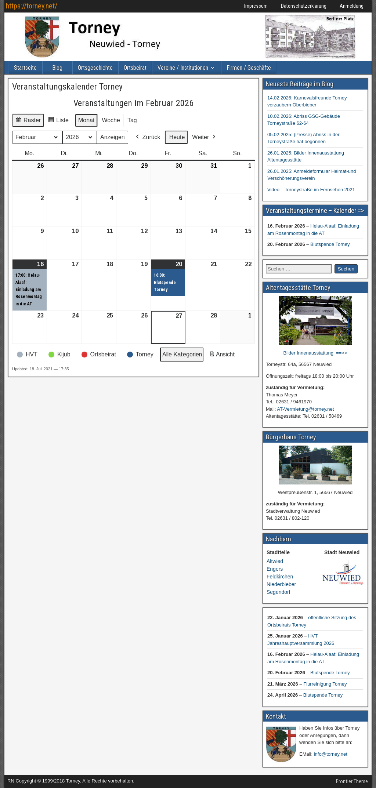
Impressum (256, 6)
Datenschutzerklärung (303, 6)
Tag (132, 120)
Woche (111, 120)
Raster (28, 121)
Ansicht (223, 356)
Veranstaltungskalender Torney (67, 86)
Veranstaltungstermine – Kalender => (315, 210)
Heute (177, 137)
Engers (275, 569)
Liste (58, 121)
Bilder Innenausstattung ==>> (315, 353)
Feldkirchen (280, 577)
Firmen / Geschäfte (249, 67)
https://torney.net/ (31, 5)
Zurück (147, 137)
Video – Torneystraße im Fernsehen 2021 (311, 189)
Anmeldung (352, 6)
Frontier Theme (352, 781)
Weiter (204, 137)
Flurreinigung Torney (325, 684)
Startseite (25, 67)
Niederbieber (281, 584)
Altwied (275, 561)
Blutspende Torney (330, 244)
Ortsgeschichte (95, 67)
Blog (57, 67)
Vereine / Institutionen (183, 67)
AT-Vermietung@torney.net (305, 409)
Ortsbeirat (135, 67)
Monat (86, 120)
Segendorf (278, 592)
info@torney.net (330, 754)
